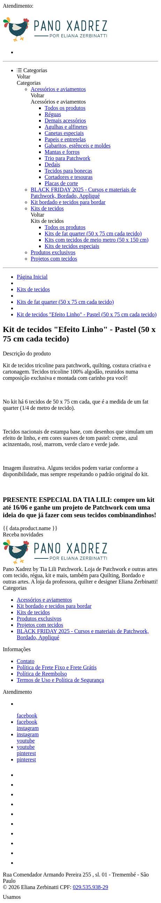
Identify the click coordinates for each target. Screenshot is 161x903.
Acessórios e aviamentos (58, 89)
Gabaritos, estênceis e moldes (77, 146)
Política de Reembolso (42, 674)
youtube (26, 741)
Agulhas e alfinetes (66, 127)
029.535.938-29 (90, 887)
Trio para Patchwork (67, 158)
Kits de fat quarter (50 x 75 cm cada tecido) (93, 233)
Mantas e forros (62, 152)
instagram (28, 728)
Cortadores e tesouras (69, 177)
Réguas (53, 114)
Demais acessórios (65, 120)
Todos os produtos (65, 108)
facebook (27, 715)
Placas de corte (61, 183)
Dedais (52, 164)
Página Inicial (32, 277)
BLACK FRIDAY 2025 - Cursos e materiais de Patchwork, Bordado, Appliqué (83, 193)
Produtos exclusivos (53, 252)
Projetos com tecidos (54, 259)
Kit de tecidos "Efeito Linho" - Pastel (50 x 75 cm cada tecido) (86, 314)
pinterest (26, 753)
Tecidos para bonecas (68, 171)
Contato (25, 661)
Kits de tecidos (47, 208)
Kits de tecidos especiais (72, 246)
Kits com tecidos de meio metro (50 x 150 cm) (96, 240)
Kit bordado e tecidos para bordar (68, 202)
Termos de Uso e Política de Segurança (60, 680)
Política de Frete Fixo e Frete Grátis (57, 667)
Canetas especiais (64, 133)
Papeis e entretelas (65, 139)
